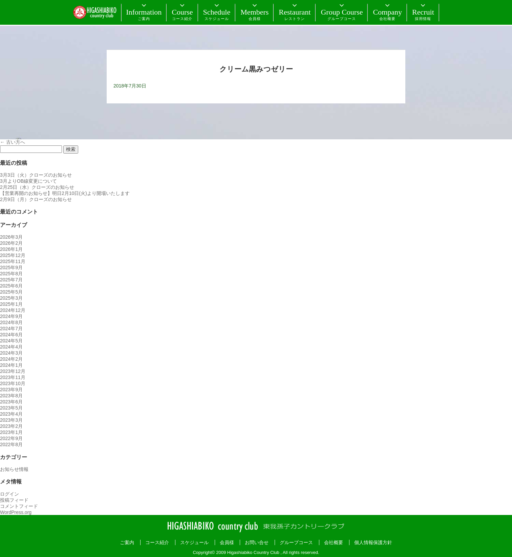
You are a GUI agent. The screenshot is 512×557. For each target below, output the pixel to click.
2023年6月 (11, 401)
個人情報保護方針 (373, 542)
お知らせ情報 (14, 469)
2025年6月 (11, 286)
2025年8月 (11, 273)
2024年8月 (11, 322)
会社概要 (333, 542)
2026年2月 (11, 243)
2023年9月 (11, 389)
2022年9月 (11, 438)
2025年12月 (12, 255)
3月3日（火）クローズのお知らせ (36, 175)
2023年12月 (12, 371)
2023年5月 (11, 408)
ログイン (9, 494)
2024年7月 (11, 328)
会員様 (227, 542)
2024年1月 (11, 365)
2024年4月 (11, 347)
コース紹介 (157, 542)
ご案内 (127, 542)
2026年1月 (11, 249)
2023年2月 (11, 426)
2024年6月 (11, 334)
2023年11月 (12, 377)
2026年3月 (11, 237)
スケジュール (194, 542)
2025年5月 (11, 292)
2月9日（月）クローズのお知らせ (36, 199)
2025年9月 (11, 267)
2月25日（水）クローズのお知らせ (37, 187)
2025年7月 (11, 279)
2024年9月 (11, 316)
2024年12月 (12, 310)
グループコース (296, 542)
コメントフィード (19, 506)
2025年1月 (11, 304)
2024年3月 (11, 353)
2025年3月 (11, 298)
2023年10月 (12, 383)
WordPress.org (15, 512)
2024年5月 (11, 340)
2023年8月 (11, 395)
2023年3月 (11, 420)
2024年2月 (11, 359)
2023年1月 (11, 432)
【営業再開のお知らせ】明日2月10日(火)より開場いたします (65, 193)
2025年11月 (12, 261)
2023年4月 (11, 414)
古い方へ (12, 142)
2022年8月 (11, 444)
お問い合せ (257, 542)
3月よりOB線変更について (28, 181)
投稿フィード (14, 500)
